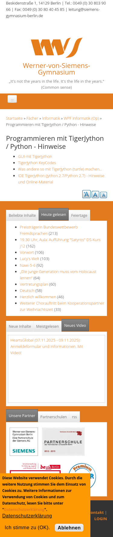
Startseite (14, 118)
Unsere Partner (23, 414)
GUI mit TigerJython (35, 156)
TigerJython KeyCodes (37, 162)
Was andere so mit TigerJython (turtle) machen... (60, 169)
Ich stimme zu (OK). (27, 527)
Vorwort (27, 252)
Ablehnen (69, 527)
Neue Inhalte (20, 326)
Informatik (51, 118)
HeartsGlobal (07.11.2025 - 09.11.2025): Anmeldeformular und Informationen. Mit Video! (47, 346)
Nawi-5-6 (28, 265)
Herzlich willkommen (38, 296)
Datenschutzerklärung (24, 509)
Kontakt (96, 512)
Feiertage (79, 215)
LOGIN (100, 518)
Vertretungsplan (34, 284)
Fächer (32, 118)
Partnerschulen (53, 416)
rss (74, 416)
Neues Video (75, 325)
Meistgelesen (47, 326)
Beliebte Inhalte (22, 215)
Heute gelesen (53, 214)
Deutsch (28, 290)
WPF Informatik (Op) (81, 118)
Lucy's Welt (29, 258)
